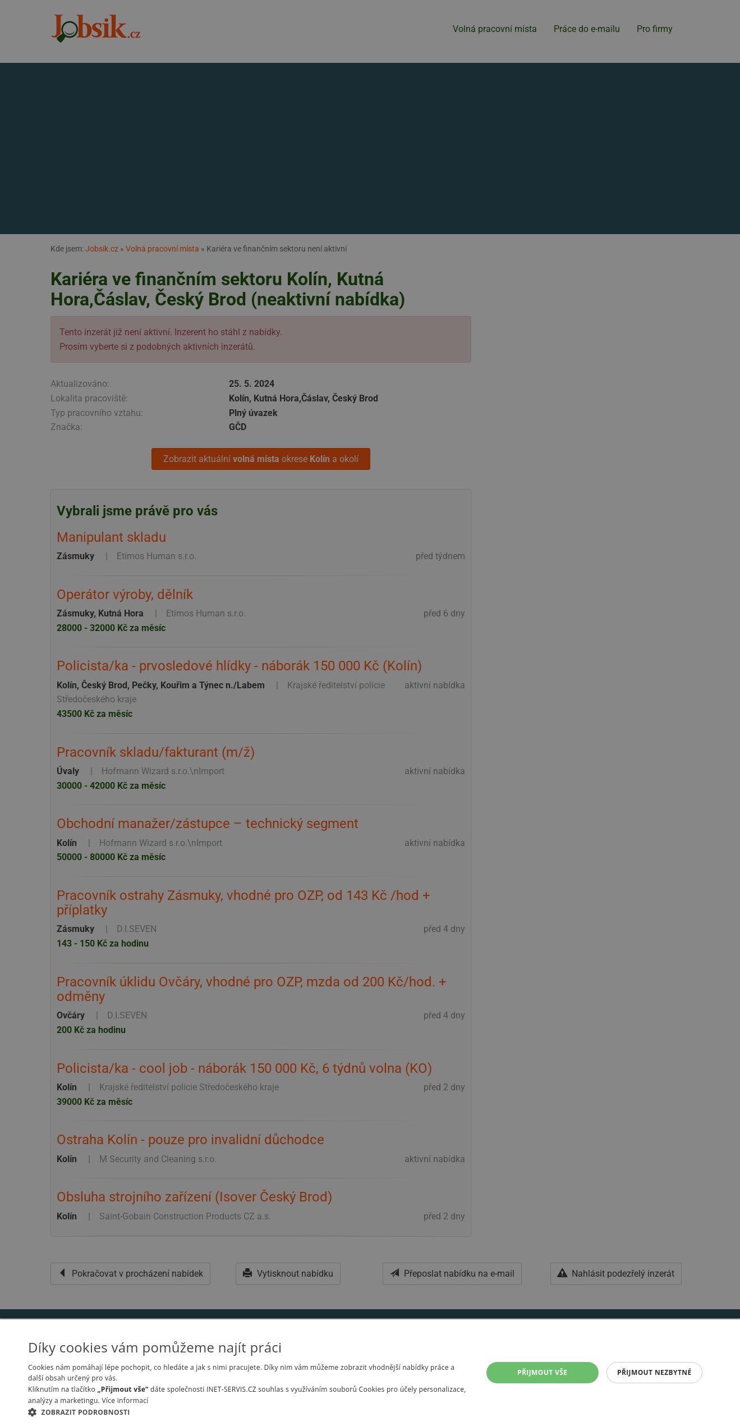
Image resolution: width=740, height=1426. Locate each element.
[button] (248, 1412)
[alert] (370, 713)
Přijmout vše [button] (542, 1372)
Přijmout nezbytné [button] (654, 1372)
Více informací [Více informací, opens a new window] (125, 1400)
